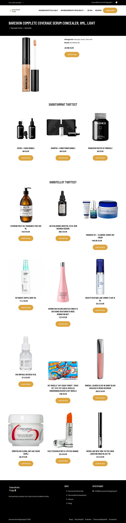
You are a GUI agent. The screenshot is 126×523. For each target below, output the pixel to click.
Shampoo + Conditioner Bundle (63, 148)
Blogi (90, 10)
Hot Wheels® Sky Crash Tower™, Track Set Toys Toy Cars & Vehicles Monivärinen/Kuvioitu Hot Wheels (63, 388)
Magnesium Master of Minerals (100, 148)
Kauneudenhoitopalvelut (77, 495)
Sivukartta (113, 519)
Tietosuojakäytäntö (100, 519)
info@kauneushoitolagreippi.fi (106, 491)
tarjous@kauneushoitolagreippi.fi (102, 2)
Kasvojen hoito (16, 28)
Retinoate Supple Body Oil (25, 298)
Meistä (70, 499)
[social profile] (23, 3)
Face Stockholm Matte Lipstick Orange (63, 451)
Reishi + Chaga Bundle (26, 148)
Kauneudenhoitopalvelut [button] (72, 10)
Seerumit (28, 28)
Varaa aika (110, 10)
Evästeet (88, 519)
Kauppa (98, 10)
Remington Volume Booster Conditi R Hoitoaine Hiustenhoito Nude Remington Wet (63, 311)
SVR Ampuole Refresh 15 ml (25, 374)
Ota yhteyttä (79, 519)
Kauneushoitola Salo (48, 10)
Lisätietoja (71, 54)
